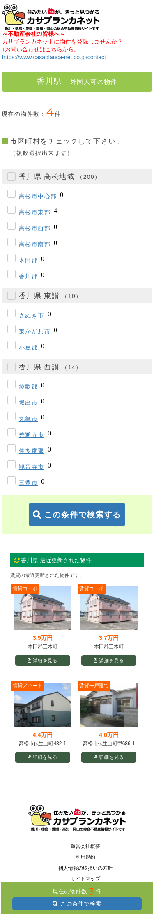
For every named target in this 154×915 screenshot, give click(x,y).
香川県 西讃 (50, 367)
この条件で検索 (80, 904)
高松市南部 (35, 244)
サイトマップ (85, 879)
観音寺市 (31, 466)
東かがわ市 (35, 331)
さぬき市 (31, 315)
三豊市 (28, 483)
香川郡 (28, 276)
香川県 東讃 (50, 296)
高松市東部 (35, 212)
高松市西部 (35, 228)
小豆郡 (28, 347)
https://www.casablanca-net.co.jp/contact (54, 57)
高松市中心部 (38, 196)
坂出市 (28, 402)
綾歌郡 (28, 386)
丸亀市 (28, 418)
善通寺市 (31, 434)
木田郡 (28, 260)
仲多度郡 (31, 450)
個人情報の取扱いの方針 (85, 868)
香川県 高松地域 (60, 177)
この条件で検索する (82, 514)
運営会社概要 (85, 846)
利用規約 (85, 857)
